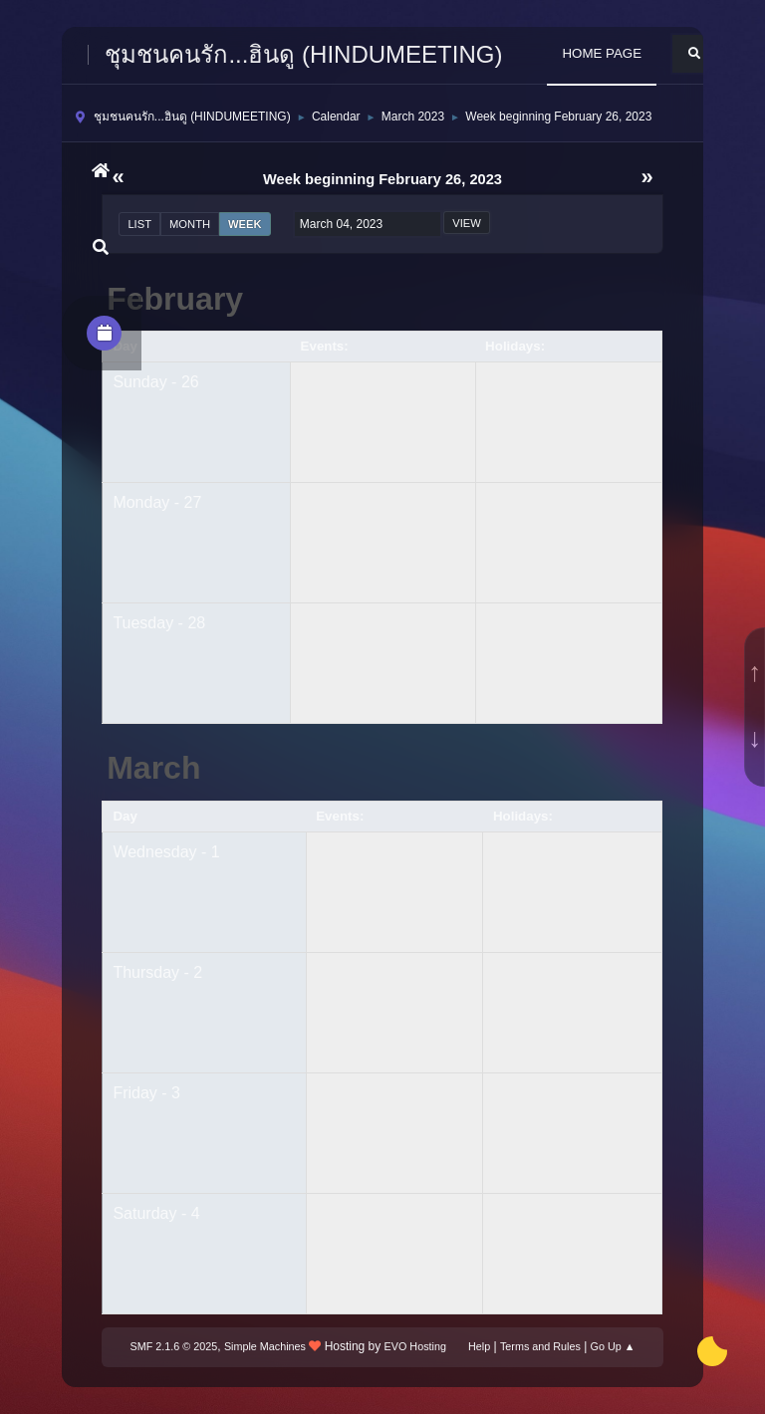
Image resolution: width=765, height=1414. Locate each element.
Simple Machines (265, 1346)
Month (189, 224)
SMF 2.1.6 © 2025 (174, 1346)
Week (245, 224)
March (153, 768)
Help (479, 1346)
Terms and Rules (540, 1346)
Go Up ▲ (613, 1346)
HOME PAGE (601, 53)
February (175, 299)
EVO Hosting (415, 1346)
